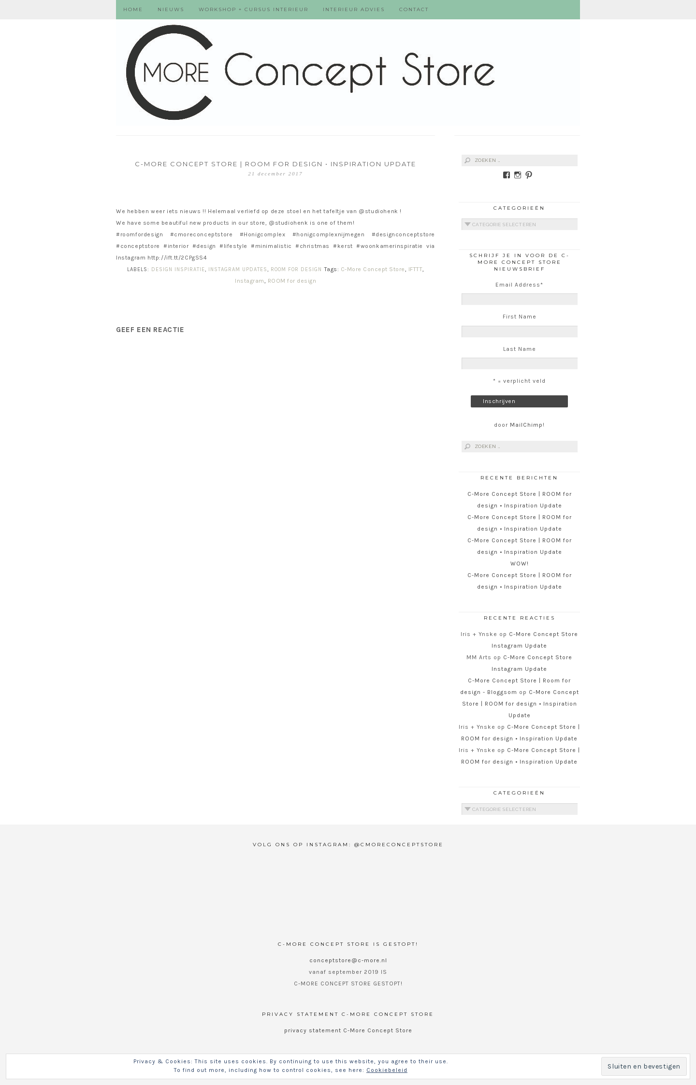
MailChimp (526, 424)
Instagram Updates (237, 269)
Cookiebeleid (386, 1070)
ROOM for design (292, 280)
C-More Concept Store (373, 269)
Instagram (249, 280)
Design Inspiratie (178, 269)
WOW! (519, 563)
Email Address (519, 284)
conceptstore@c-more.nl (348, 960)
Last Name (519, 349)
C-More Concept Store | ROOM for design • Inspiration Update (520, 704)
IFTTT (415, 269)
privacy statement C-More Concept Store (348, 1030)
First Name (519, 316)
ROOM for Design (296, 269)
